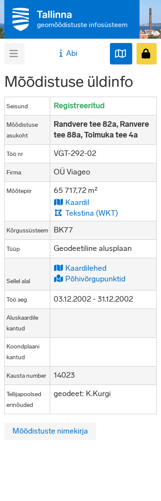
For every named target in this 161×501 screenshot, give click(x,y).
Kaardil (71, 202)
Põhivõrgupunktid (89, 278)
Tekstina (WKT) (86, 212)
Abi (67, 53)
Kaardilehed (80, 267)
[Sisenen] (147, 53)
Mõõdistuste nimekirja (50, 431)
